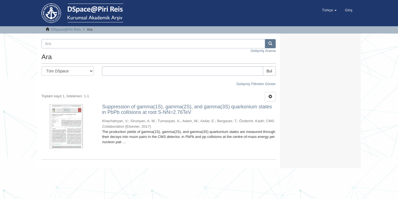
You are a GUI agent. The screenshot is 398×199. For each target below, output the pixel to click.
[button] (329, 10)
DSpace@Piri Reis (66, 29)
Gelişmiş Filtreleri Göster (256, 84)
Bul (269, 71)
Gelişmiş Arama (263, 51)
